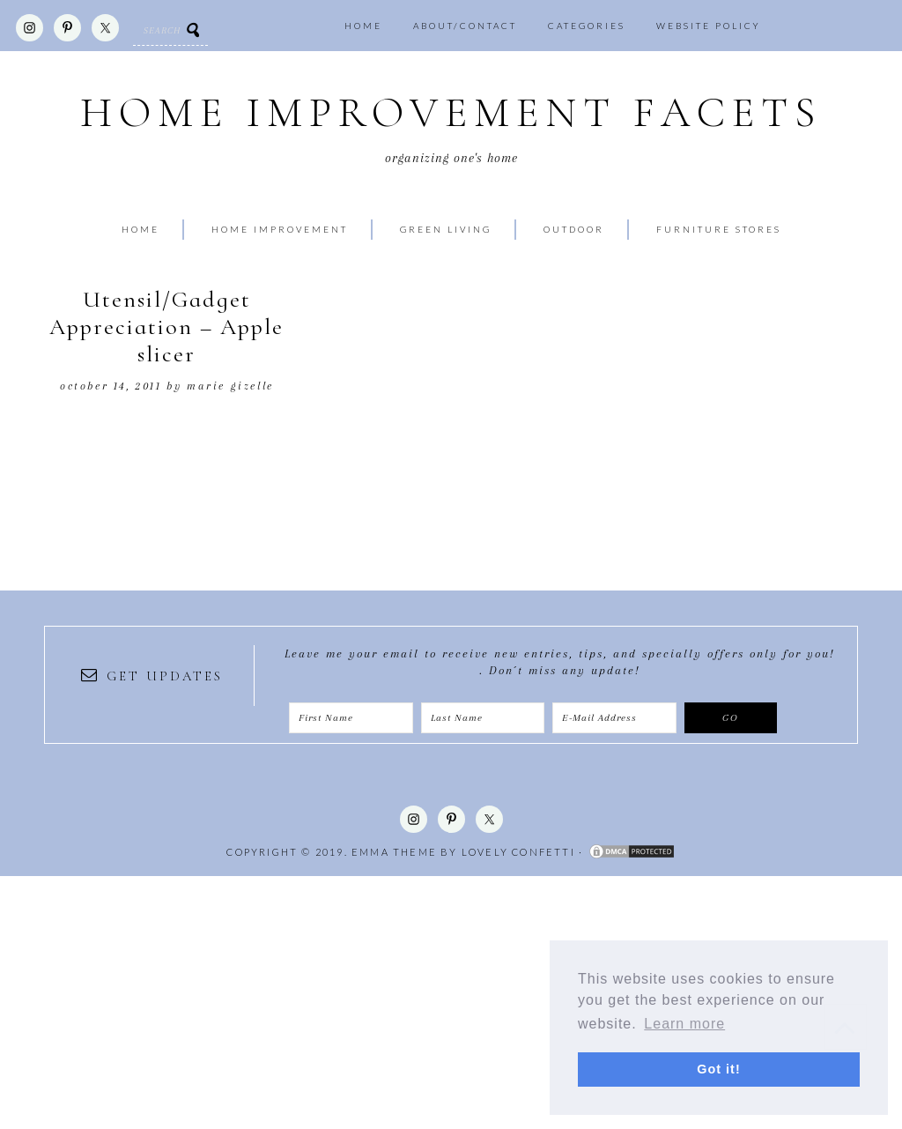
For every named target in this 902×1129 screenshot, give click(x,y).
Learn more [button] (684, 1023)
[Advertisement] (451, 999)
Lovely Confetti (518, 852)
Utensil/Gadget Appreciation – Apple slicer (166, 327)
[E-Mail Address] (614, 717)
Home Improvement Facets (451, 113)
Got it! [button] (718, 1069)
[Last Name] (483, 717)
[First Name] (351, 717)
